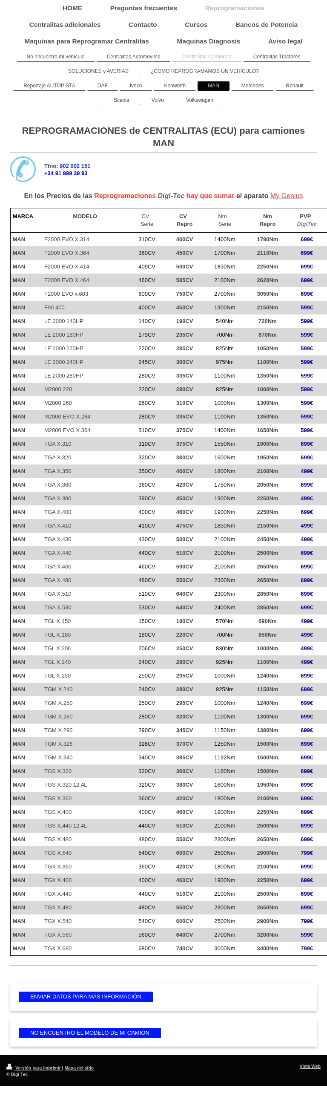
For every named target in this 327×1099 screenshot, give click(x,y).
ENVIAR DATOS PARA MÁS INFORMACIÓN (85, 996)
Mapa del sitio (79, 1068)
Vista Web (310, 1066)
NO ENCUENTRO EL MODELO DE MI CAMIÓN (89, 1033)
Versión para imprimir (34, 1068)
